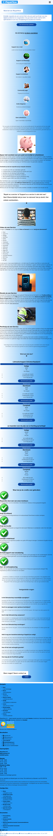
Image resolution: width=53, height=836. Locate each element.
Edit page (3, 833)
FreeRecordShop (46, 295)
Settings (16, 833)
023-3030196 (7, 740)
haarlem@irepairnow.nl (9, 742)
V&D (16, 296)
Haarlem (30, 718)
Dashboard (9, 833)
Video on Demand (24, 229)
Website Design (23, 833)
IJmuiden (25, 720)
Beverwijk (7, 720)
